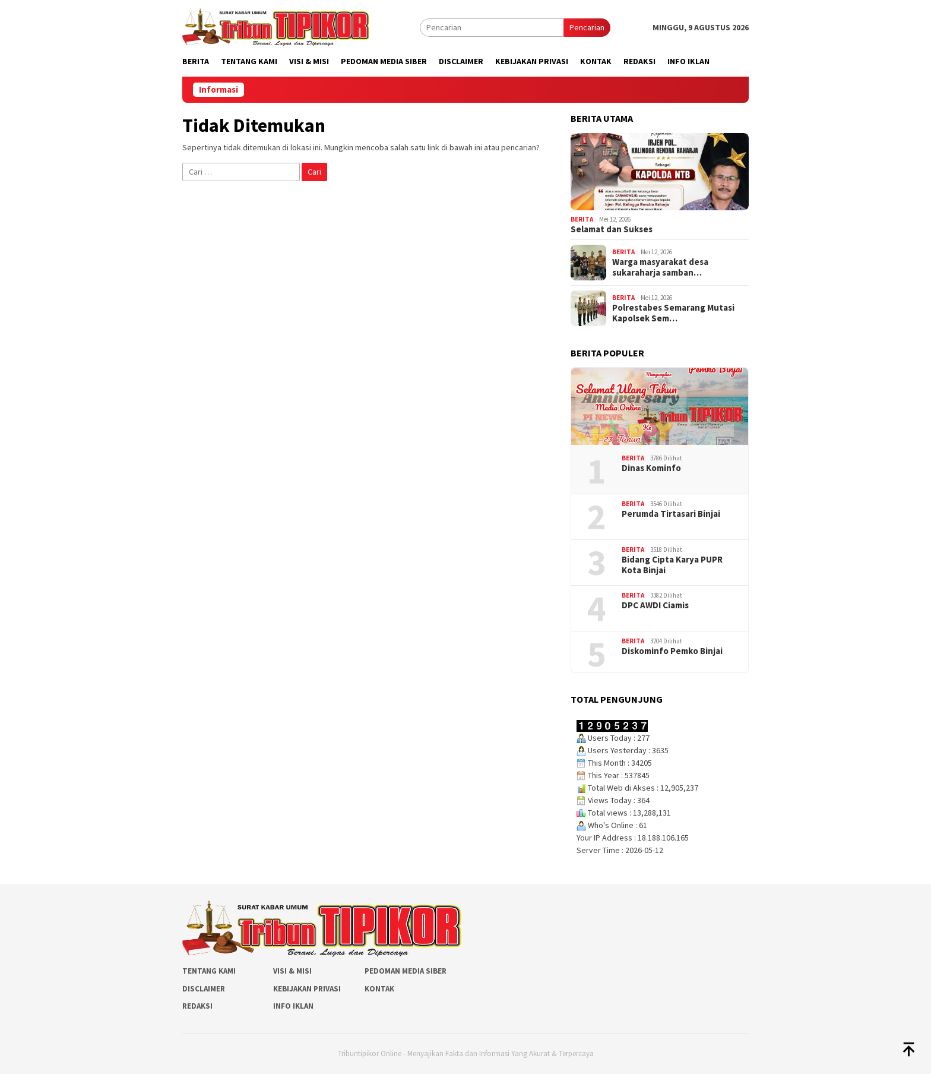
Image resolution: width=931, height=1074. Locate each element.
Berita (582, 219)
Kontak (379, 989)
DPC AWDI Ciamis (655, 605)
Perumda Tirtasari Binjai (671, 513)
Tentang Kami (209, 971)
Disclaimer (203, 989)
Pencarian (586, 27)
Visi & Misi (292, 971)
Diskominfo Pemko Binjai (672, 651)
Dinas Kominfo (651, 468)
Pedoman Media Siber (405, 971)
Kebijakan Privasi (307, 989)
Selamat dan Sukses (612, 229)
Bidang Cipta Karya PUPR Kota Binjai (672, 565)
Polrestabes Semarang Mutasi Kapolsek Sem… (673, 313)
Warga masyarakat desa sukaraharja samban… (660, 267)
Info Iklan (293, 1006)
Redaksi (197, 1006)
